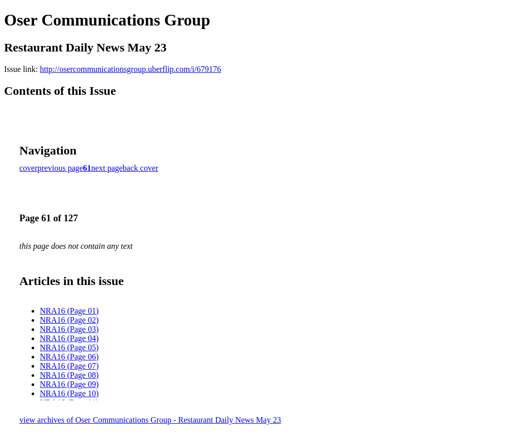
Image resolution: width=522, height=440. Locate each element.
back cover (141, 168)
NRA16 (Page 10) (69, 393)
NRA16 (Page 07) (69, 365)
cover (28, 168)
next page (107, 168)
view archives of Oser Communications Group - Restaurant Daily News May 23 (150, 420)
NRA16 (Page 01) (69, 310)
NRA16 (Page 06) (69, 356)
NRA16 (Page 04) (69, 338)
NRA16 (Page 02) (69, 320)
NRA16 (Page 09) (69, 384)
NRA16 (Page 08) (69, 375)
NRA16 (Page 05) (69, 347)
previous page (60, 168)
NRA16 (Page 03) (69, 329)
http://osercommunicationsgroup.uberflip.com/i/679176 (130, 69)
